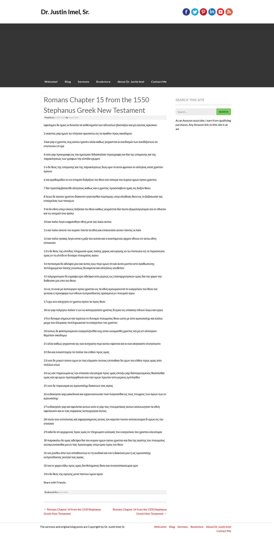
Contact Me (159, 81)
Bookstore (103, 81)
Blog (68, 81)
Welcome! (51, 81)
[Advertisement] (137, 49)
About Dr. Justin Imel (130, 81)
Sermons (83, 81)
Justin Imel (73, 117)
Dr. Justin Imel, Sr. (65, 12)
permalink (63, 492)
